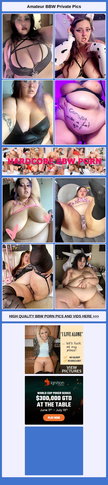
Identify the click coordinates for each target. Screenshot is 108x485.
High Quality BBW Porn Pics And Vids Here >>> (54, 316)
